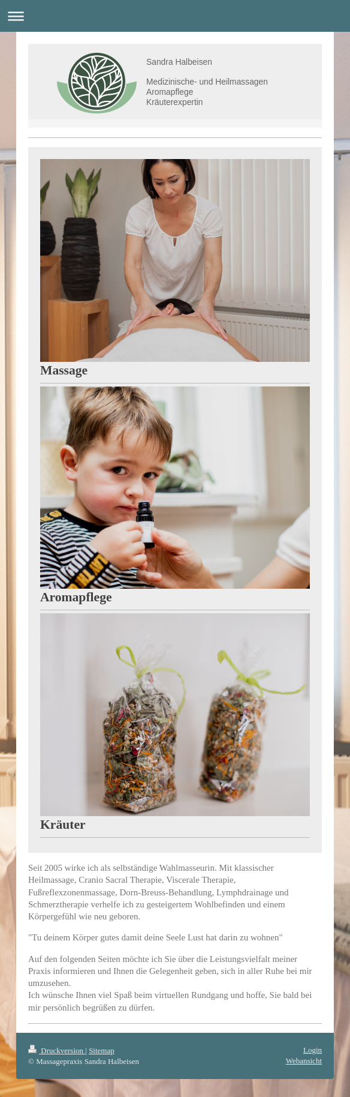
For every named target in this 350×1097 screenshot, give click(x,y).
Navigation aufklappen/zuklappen (175, 16)
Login (312, 1049)
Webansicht (304, 1060)
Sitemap (101, 1050)
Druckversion (56, 1050)
